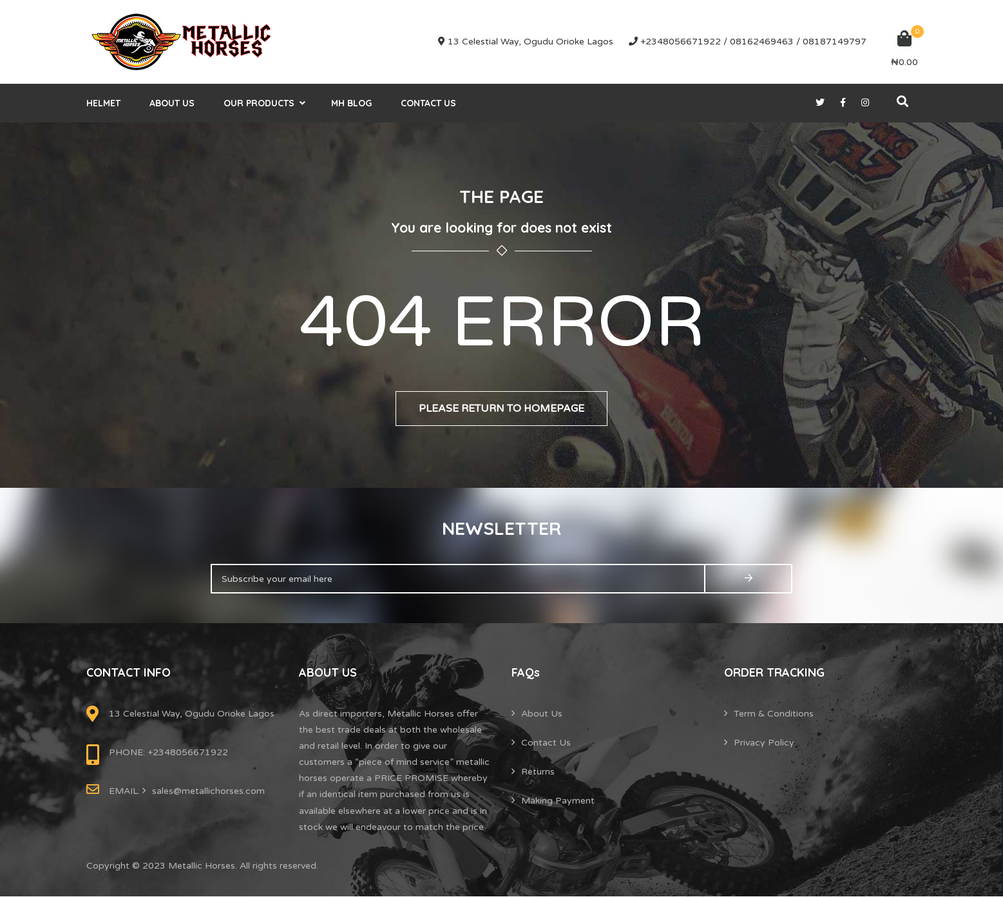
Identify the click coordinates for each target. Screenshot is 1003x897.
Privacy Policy (764, 742)
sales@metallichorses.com (208, 791)
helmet (103, 103)
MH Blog (351, 103)
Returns (538, 771)
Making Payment (558, 800)
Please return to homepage (501, 408)
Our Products (259, 103)
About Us (172, 103)
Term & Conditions (774, 713)
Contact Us (428, 103)
